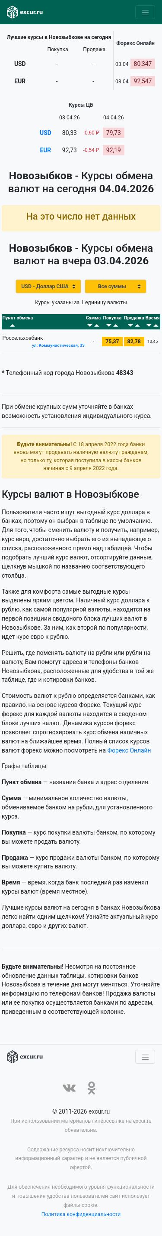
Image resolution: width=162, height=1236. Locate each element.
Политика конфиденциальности (81, 1214)
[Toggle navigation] (145, 12)
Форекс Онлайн (129, 750)
